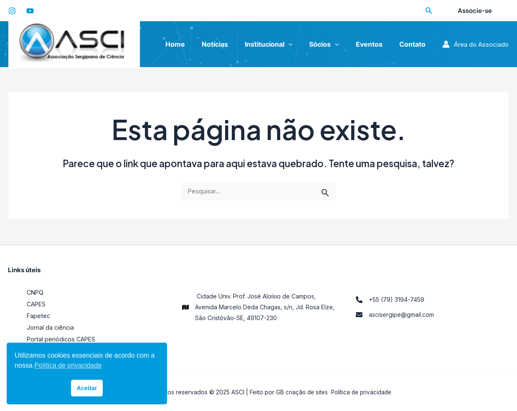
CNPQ (36, 292)
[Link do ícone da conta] (475, 44)
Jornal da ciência (51, 327)
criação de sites (305, 392)
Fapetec (39, 316)
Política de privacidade (362, 392)
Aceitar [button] (87, 388)
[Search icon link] (429, 11)
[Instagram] (12, 11)
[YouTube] (30, 11)
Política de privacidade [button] (67, 365)
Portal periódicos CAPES (62, 339)
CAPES (37, 304)
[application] (300, 44)
